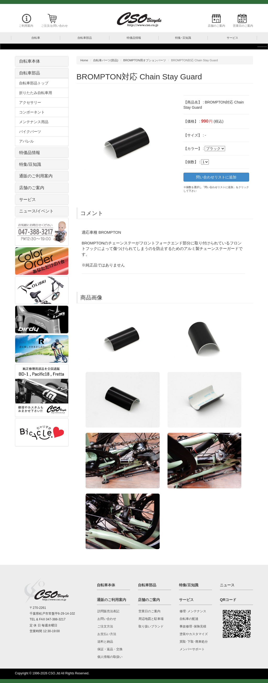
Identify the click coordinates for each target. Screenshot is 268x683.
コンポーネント (32, 112)
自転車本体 (29, 61)
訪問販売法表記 (108, 611)
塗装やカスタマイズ (194, 634)
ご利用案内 (26, 25)
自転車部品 (29, 73)
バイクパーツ (30, 131)
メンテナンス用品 (33, 122)
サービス (27, 199)
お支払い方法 (106, 634)
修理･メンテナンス (193, 611)
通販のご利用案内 (36, 176)
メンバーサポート (192, 649)
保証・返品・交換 (109, 649)
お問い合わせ (106, 619)
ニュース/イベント (36, 211)
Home (84, 60)
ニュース (227, 585)
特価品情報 (29, 152)
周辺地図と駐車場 (151, 619)
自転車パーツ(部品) (105, 60)
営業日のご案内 (243, 25)
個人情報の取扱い (109, 657)
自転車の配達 (189, 619)
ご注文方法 (105, 626)
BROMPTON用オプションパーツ (144, 60)
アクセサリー (30, 102)
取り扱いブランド (151, 626)
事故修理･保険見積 (193, 626)
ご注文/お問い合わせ (54, 25)
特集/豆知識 (30, 164)
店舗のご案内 (216, 25)
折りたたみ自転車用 (35, 93)
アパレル (26, 141)
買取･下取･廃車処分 (194, 641)
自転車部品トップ (33, 83)
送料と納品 (105, 641)
